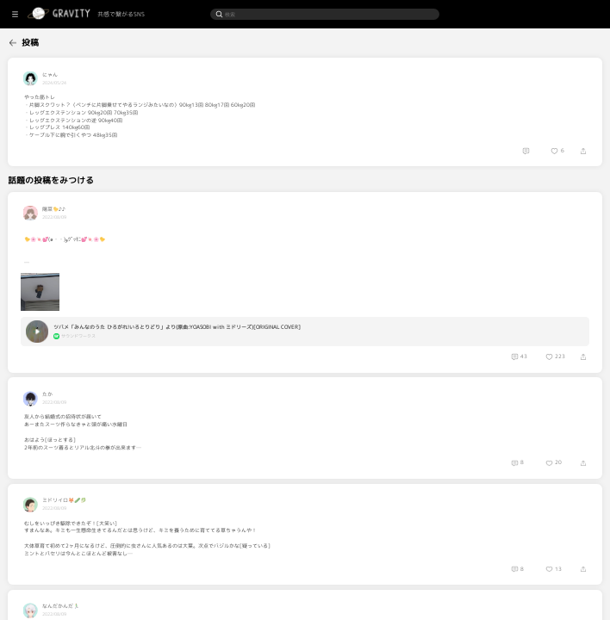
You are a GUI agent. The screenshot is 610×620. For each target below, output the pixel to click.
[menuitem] (37, 41)
